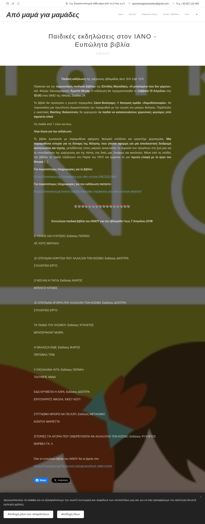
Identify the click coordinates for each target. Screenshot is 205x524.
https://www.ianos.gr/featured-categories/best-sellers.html (73, 466)
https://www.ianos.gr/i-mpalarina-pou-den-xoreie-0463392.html (75, 176)
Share (41, 480)
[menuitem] (141, 14)
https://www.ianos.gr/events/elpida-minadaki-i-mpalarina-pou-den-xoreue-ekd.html (87, 191)
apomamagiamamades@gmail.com (150, 3)
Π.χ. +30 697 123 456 (187, 3)
